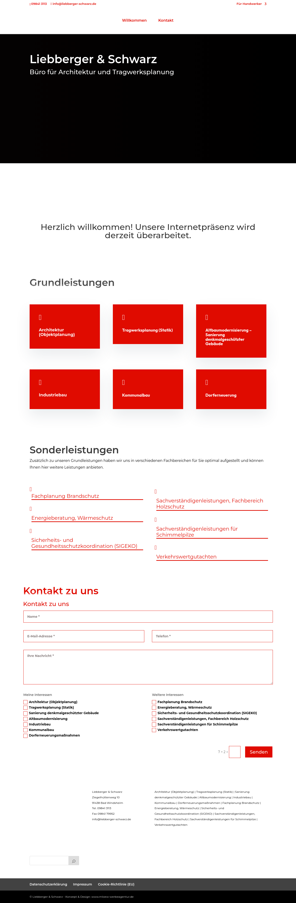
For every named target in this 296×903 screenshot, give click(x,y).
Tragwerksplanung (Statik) (48, 707)
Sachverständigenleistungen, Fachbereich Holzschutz (200, 719)
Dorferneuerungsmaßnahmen (51, 735)
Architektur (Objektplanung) (50, 702)
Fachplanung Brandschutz (177, 702)
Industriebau (37, 724)
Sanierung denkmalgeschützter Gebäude (61, 713)
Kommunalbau (38, 730)
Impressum (82, 884)
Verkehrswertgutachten (175, 730)
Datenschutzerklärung (48, 884)
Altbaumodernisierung (45, 719)
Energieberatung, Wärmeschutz (182, 707)
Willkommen (112, 22)
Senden (259, 752)
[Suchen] (73, 860)
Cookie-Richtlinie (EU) (116, 884)
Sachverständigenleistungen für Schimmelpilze (195, 724)
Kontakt (188, 22)
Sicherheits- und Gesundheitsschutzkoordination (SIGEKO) (204, 713)
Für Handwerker (249, 4)
